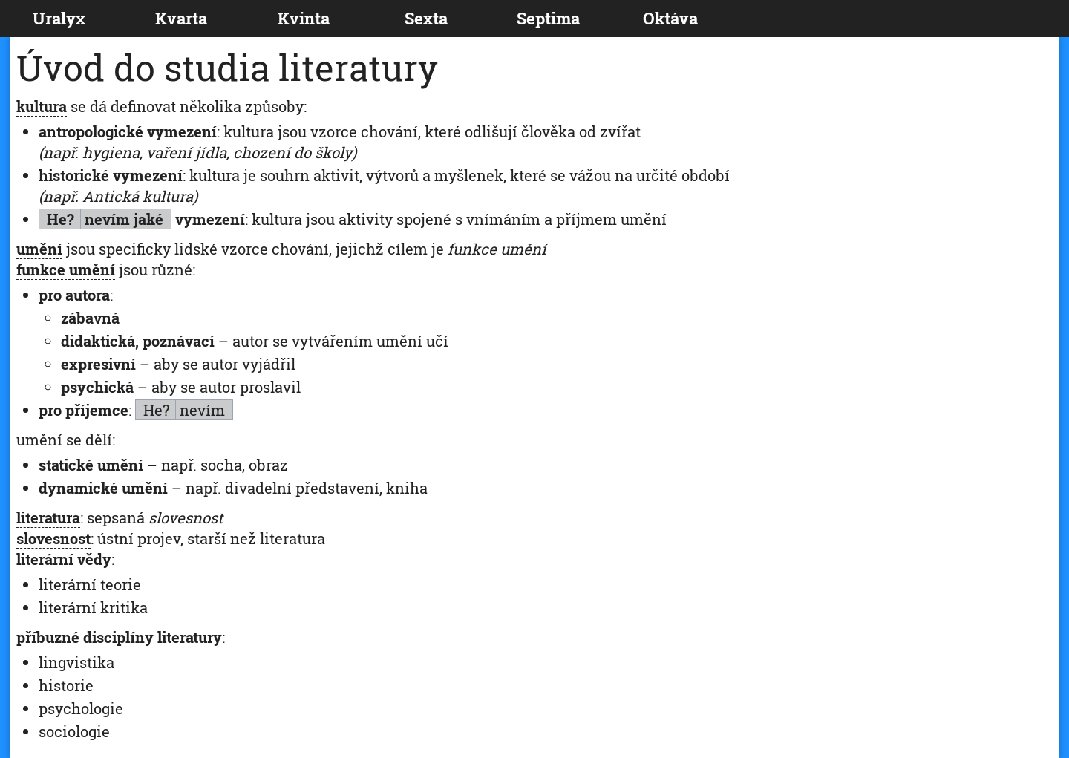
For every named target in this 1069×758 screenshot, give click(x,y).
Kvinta (304, 18)
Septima (548, 18)
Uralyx (59, 18)
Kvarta (181, 18)
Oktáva (670, 18)
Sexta (426, 18)
